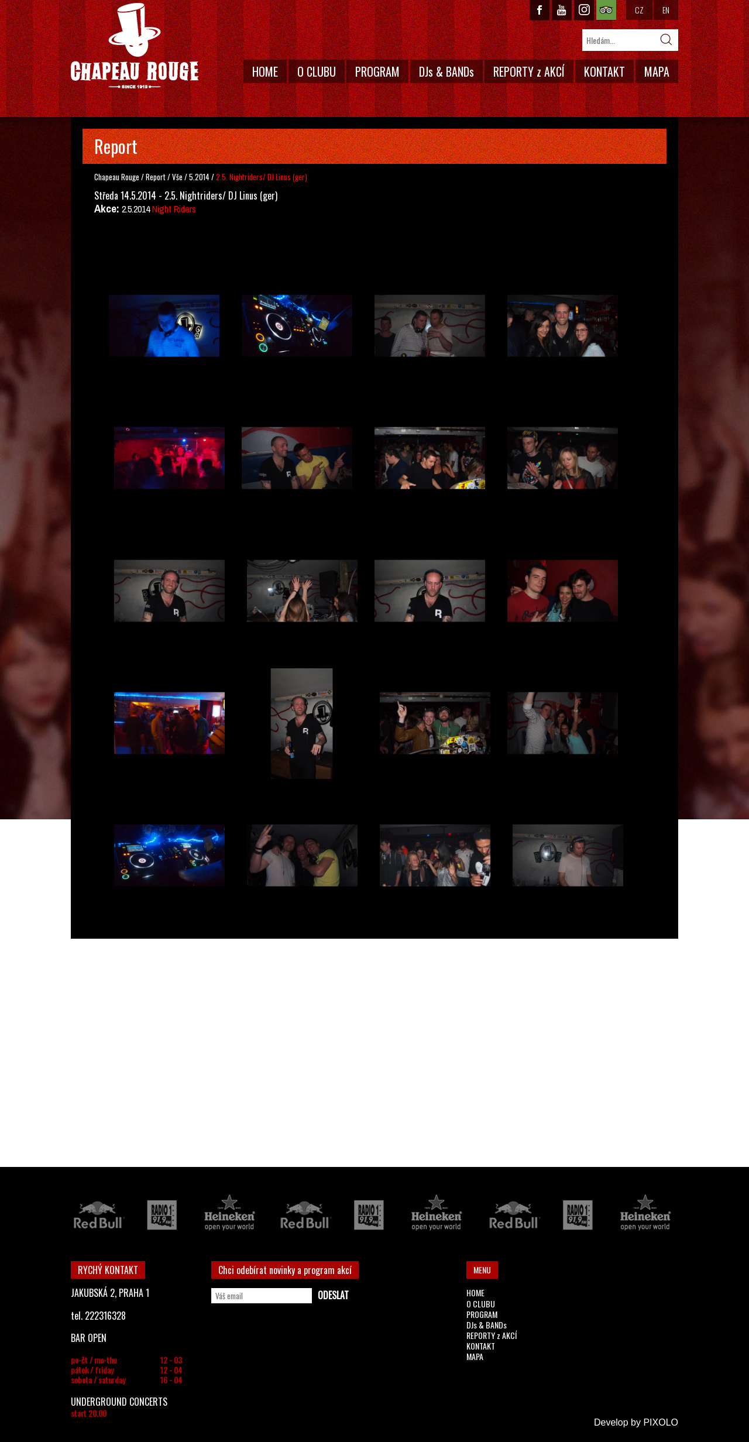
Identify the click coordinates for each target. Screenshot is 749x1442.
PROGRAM (377, 71)
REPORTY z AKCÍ (529, 71)
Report (156, 177)
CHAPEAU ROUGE (134, 46)
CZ (639, 10)
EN (665, 10)
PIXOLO (660, 1422)
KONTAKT (604, 71)
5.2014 (199, 177)
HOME (265, 71)
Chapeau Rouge (116, 177)
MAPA (656, 71)
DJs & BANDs (446, 71)
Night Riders (174, 208)
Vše (178, 177)
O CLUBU (316, 71)
